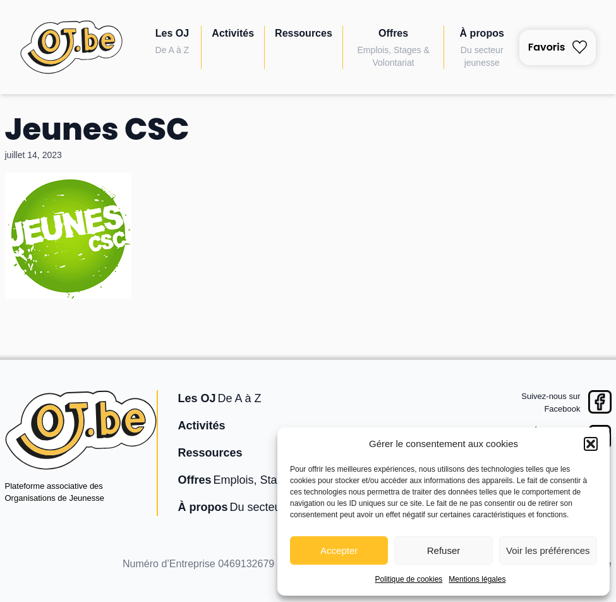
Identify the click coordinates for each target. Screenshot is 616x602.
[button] (590, 444)
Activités (233, 33)
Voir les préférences (548, 550)
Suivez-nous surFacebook (550, 402)
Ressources (303, 33)
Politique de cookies (409, 579)
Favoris (558, 47)
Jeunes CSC (97, 129)
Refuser (444, 550)
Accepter (339, 550)
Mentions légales (477, 579)
